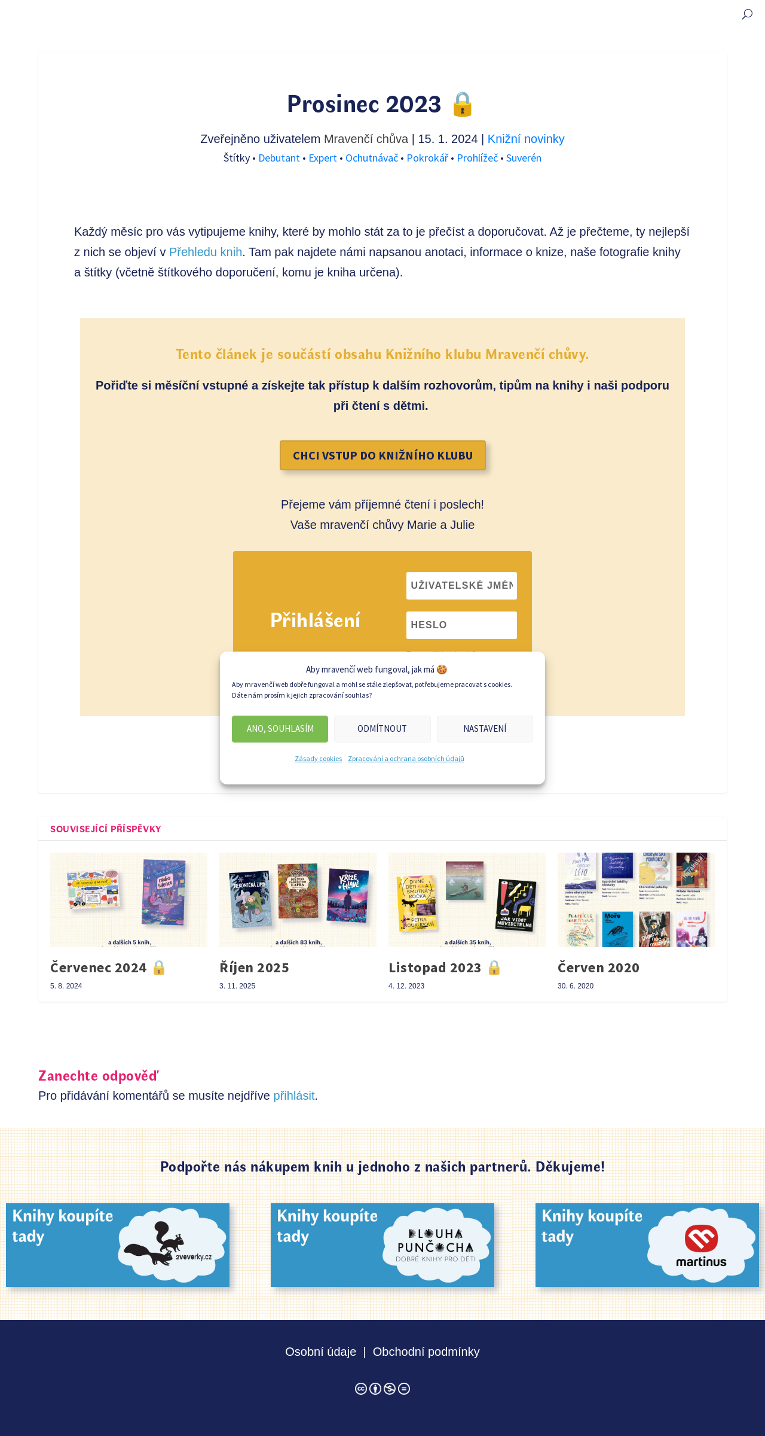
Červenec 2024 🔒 (109, 967)
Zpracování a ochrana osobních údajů (406, 758)
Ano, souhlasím (280, 728)
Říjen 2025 (254, 967)
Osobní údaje (320, 1351)
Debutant (280, 158)
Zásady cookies (318, 758)
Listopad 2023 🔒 (446, 967)
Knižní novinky (526, 138)
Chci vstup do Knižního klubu (383, 455)
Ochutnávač (372, 158)
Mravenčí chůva (366, 138)
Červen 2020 (599, 967)
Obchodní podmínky (426, 1351)
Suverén (523, 158)
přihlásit (294, 1095)
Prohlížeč (478, 158)
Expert (323, 158)
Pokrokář (428, 158)
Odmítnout (382, 728)
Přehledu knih (205, 251)
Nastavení (484, 728)
